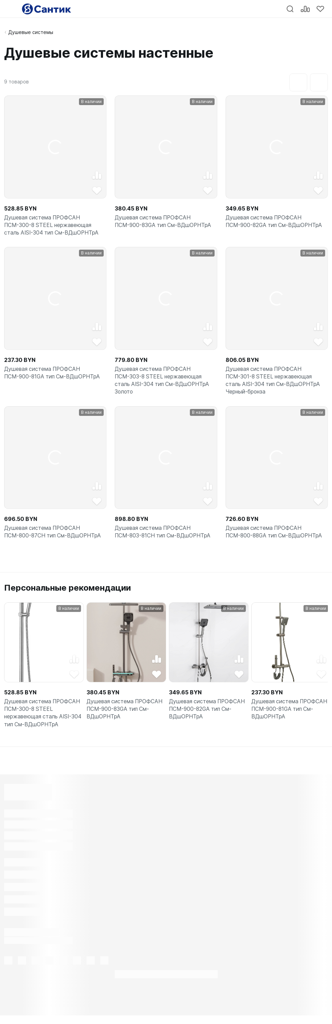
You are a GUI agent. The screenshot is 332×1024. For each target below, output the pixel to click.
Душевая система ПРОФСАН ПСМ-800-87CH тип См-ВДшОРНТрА (54, 537)
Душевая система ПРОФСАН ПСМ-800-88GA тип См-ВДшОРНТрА (276, 537)
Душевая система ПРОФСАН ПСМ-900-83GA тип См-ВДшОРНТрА (165, 222)
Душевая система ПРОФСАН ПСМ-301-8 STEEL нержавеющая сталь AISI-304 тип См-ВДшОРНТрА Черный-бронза (274, 383)
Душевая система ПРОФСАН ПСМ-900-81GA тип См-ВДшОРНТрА (53, 375)
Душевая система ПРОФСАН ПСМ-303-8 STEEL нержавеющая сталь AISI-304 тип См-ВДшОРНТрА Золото (164, 383)
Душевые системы (30, 32)
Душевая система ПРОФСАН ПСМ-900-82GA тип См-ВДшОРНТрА (275, 222)
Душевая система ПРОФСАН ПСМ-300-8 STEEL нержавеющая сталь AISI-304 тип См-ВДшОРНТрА (53, 226)
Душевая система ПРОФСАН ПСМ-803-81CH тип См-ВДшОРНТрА (164, 537)
